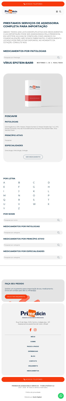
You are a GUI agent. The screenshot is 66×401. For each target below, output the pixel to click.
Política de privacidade (33, 392)
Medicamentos (33, 371)
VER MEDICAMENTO (33, 157)
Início (33, 337)
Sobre (33, 341)
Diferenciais (33, 351)
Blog (33, 356)
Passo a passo (33, 346)
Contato (33, 361)
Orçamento (33, 366)
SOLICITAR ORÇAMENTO (16, 297)
